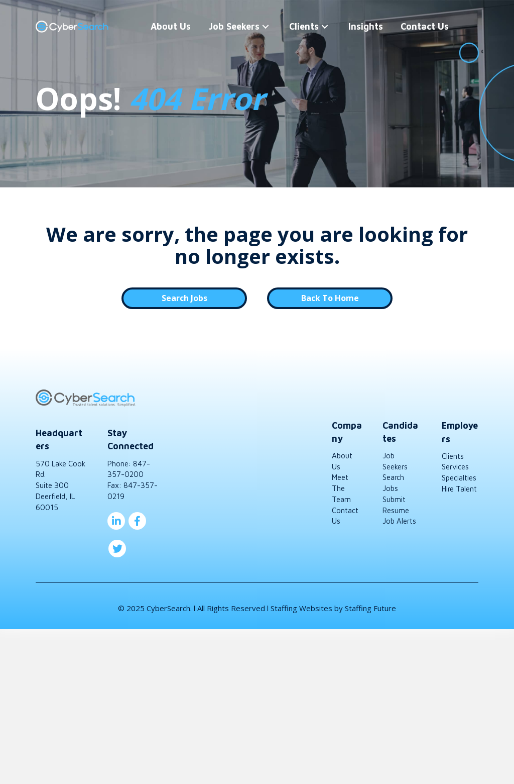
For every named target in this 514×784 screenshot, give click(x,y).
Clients (453, 456)
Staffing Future (370, 608)
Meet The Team (341, 488)
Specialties (459, 477)
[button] (248, 27)
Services (455, 466)
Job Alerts (399, 521)
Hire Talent (459, 488)
